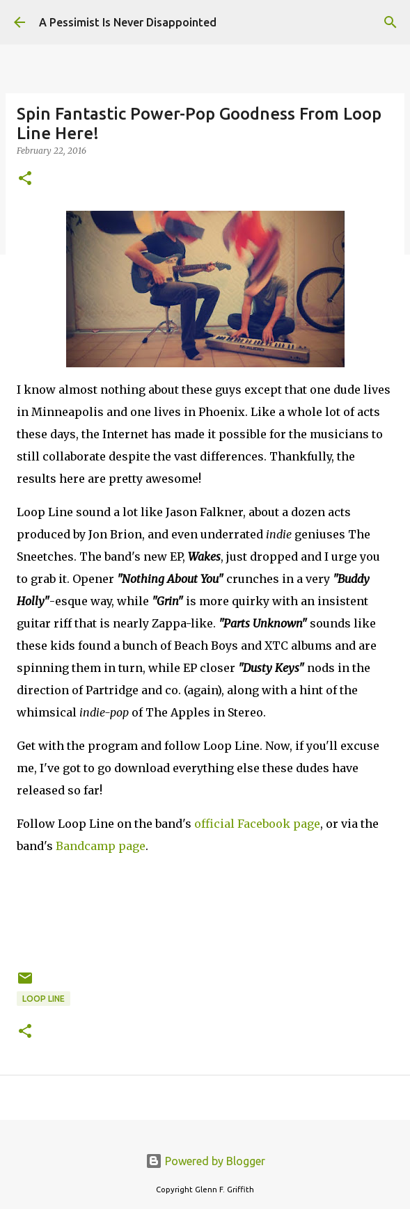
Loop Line (43, 998)
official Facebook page (257, 824)
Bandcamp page (100, 846)
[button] (25, 179)
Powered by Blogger (205, 1161)
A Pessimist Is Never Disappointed (127, 22)
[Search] (390, 22)
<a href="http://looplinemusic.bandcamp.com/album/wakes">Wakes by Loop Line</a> (205, 910)
